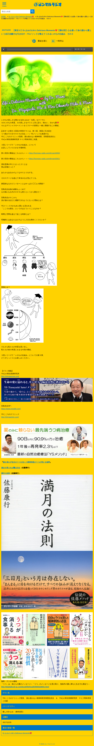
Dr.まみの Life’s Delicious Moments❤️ (21, 16)
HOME (3, 16)
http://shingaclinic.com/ (10, 417)
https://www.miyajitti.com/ (11, 409)
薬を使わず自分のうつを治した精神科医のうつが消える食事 (26, 462)
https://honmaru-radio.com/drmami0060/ (44, 153)
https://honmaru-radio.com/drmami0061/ (44, 159)
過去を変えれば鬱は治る (10, 468)
